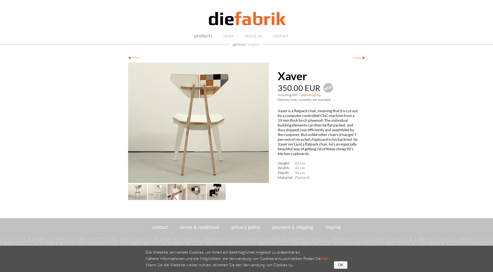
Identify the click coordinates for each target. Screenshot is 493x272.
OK (340, 265)
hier (325, 258)
